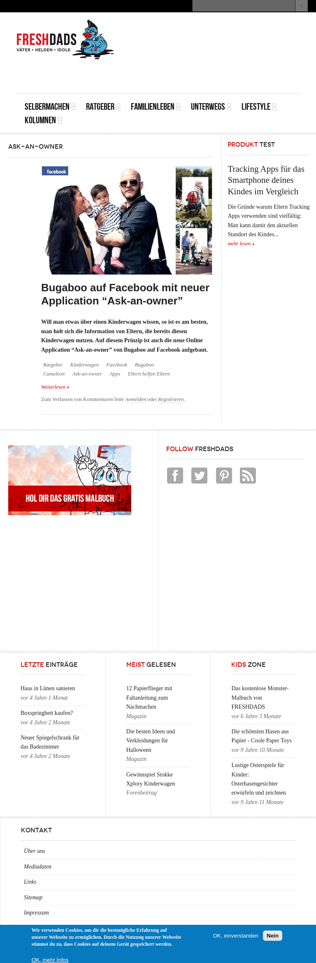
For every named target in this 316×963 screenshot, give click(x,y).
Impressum (36, 913)
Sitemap (33, 897)
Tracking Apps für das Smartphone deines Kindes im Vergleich (266, 180)
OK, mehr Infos (50, 960)
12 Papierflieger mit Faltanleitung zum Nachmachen (149, 697)
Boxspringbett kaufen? (47, 713)
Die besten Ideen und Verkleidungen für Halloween (150, 740)
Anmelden (135, 399)
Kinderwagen (84, 365)
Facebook (117, 365)
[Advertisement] (203, 74)
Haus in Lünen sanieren (48, 688)
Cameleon (54, 374)
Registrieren (171, 399)
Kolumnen (43, 120)
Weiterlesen (55, 386)
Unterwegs (211, 106)
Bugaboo (144, 365)
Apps (114, 374)
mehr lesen (239, 244)
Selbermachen (50, 106)
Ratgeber (103, 106)
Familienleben (156, 106)
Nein (273, 936)
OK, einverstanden (235, 936)
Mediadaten (37, 867)
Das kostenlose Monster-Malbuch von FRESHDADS (259, 697)
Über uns (34, 851)
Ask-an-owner (87, 374)
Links (30, 882)
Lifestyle (259, 106)
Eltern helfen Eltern (149, 374)
